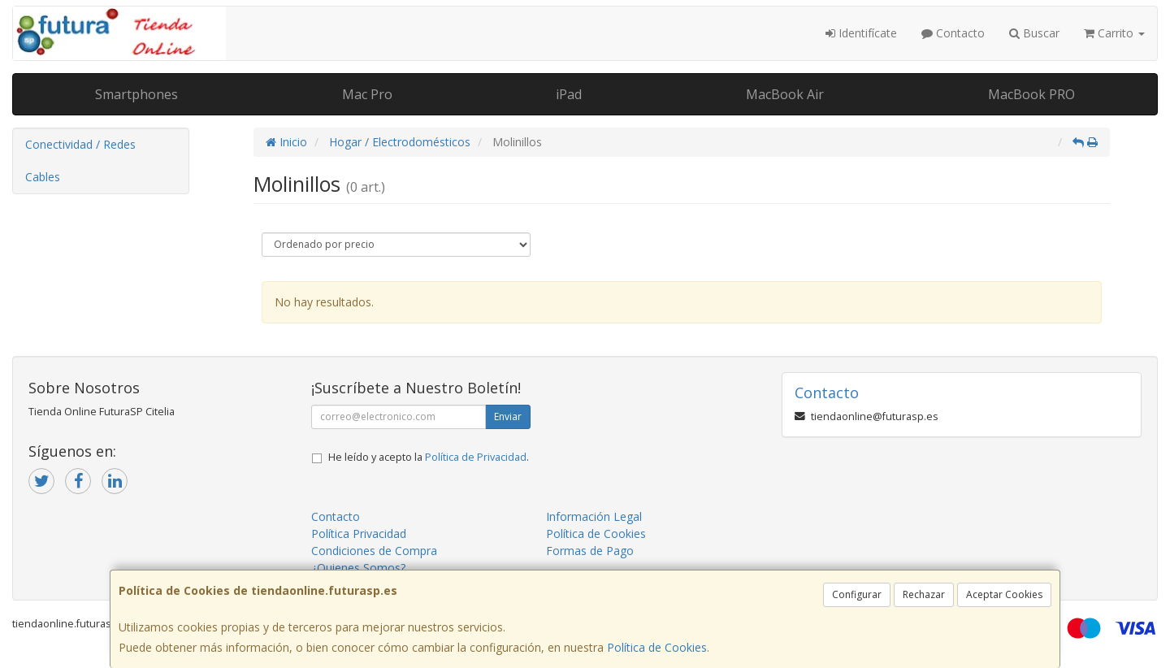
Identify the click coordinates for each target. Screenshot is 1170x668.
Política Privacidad (358, 533)
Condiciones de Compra (374, 550)
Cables (42, 176)
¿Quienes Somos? (358, 567)
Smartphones (136, 94)
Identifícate (861, 33)
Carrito (1114, 33)
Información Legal (594, 516)
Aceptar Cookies (1004, 594)
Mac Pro (367, 94)
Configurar (857, 594)
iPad (569, 94)
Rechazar (924, 594)
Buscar (1034, 33)
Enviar (508, 416)
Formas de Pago (590, 550)
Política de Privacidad (475, 457)
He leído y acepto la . (428, 457)
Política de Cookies (657, 647)
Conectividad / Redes (80, 144)
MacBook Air (785, 94)
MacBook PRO (1031, 94)
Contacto (953, 33)
